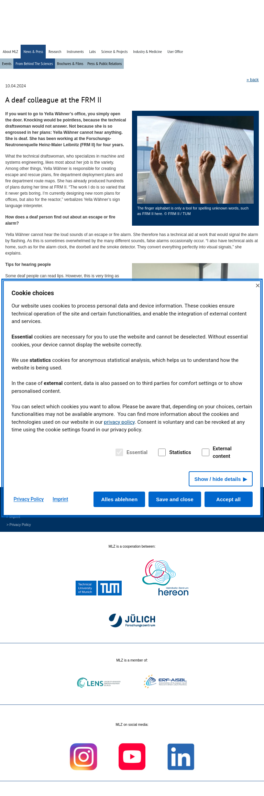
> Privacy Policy (19, 525)
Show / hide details (217, 479)
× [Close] (257, 285)
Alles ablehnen (119, 499)
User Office (175, 51)
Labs (92, 51)
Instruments (75, 51)
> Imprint (13, 517)
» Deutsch (245, 39)
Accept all (228, 499)
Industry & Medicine (147, 51)
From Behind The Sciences (34, 63)
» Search (227, 39)
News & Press (33, 51)
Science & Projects (114, 51)
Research (54, 51)
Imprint (60, 499)
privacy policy (119, 422)
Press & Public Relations (104, 63)
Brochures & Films (70, 63)
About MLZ (10, 51)
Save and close (174, 499)
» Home (211, 39)
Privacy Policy (29, 499)
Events (6, 63)
